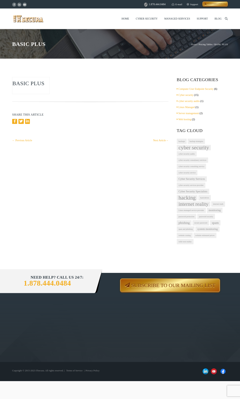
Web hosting (184, 119)
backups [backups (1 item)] (182, 141)
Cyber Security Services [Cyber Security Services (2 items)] (192, 178)
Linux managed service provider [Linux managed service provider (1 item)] (191, 210)
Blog (218, 18)
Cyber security (185, 95)
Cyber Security (147, 18)
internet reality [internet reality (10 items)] (193, 204)
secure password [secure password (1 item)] (200, 223)
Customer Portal (215, 4)
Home (125, 18)
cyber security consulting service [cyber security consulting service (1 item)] (191, 166)
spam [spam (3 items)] (215, 223)
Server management (188, 113)
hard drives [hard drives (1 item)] (204, 198)
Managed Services (177, 18)
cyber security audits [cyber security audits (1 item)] (187, 154)
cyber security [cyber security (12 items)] (194, 147)
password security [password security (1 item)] (206, 217)
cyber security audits (188, 101)
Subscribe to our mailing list (173, 285)
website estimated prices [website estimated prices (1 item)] (205, 235)
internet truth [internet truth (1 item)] (218, 204)
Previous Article (22, 140)
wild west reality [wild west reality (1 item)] (185, 242)
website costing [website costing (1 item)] (185, 235)
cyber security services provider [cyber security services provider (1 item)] (191, 185)
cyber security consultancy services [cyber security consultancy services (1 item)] (192, 160)
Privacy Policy (93, 370)
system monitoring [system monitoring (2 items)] (207, 229)
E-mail (177, 4)
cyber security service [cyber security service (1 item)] (187, 173)
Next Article (160, 140)
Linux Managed (186, 107)
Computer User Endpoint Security (195, 89)
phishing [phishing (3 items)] (184, 223)
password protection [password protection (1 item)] (186, 217)
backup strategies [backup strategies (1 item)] (196, 141)
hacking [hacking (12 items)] (187, 197)
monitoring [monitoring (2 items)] (215, 210)
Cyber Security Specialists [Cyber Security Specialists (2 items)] (193, 191)
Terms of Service (74, 370)
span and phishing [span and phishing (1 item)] (186, 229)
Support (192, 4)
